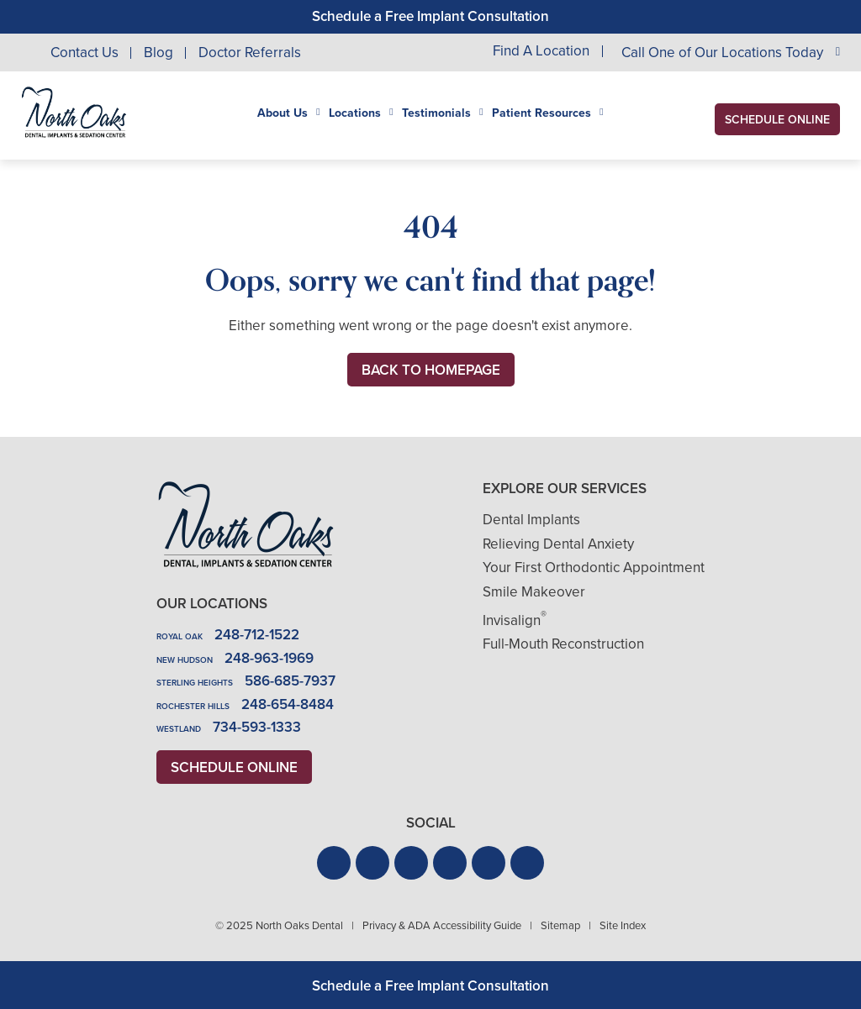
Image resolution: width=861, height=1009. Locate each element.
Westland (178, 729)
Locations (355, 113)
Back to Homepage (431, 370)
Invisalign (515, 620)
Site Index (623, 925)
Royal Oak (179, 636)
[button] (334, 863)
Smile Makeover (534, 591)
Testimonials (436, 113)
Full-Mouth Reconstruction (563, 643)
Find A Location (541, 51)
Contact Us (84, 52)
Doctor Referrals (249, 52)
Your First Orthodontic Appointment (594, 567)
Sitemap (560, 925)
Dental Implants (531, 519)
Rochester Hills (193, 706)
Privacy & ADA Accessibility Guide (441, 925)
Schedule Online (777, 120)
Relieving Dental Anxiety (558, 543)
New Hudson (184, 660)
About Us (282, 113)
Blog (158, 52)
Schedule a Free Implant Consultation (430, 16)
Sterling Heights (194, 682)
